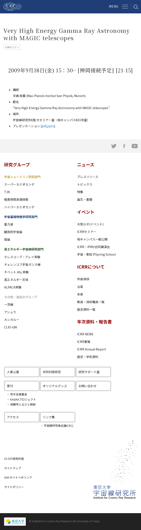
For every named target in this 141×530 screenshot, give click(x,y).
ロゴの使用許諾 (14, 459)
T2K (7, 192)
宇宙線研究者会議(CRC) (58, 425)
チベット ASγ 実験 (16, 272)
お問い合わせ (87, 386)
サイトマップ (12, 468)
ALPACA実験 (12, 287)
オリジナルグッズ (55, 386)
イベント (85, 212)
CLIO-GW (10, 327)
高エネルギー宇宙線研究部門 (24, 249)
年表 (80, 294)
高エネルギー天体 (16, 279)
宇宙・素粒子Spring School (96, 254)
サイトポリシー (14, 487)
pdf (44, 126)
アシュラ (10, 312)
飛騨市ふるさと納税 (23, 404)
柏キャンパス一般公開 (92, 239)
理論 (7, 239)
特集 (80, 192)
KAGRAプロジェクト (23, 399)
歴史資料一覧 (86, 309)
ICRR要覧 (83, 341)
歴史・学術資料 (87, 357)
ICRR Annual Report (91, 349)
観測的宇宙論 (13, 232)
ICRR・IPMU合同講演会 (93, 247)
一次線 (8, 304)
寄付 (10, 386)
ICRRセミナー (86, 231)
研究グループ (17, 164)
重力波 (8, 224)
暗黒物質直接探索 (16, 199)
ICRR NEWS (85, 334)
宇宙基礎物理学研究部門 (20, 217)
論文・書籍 (84, 199)
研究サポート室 (89, 372)
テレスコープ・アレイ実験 (22, 257)
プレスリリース (87, 177)
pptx (50, 126)
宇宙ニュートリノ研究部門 (22, 177)
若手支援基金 (18, 394)
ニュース (85, 164)
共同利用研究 (52, 372)
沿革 (80, 287)
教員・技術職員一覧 (90, 302)
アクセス (13, 417)
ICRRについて (91, 267)
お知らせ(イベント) (90, 224)
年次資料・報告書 (94, 321)
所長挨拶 (83, 279)
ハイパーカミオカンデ (19, 207)
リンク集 (49, 417)
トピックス (84, 184)
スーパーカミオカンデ (19, 184)
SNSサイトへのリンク (18, 477)
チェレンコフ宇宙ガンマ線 (22, 264)
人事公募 (13, 372)
